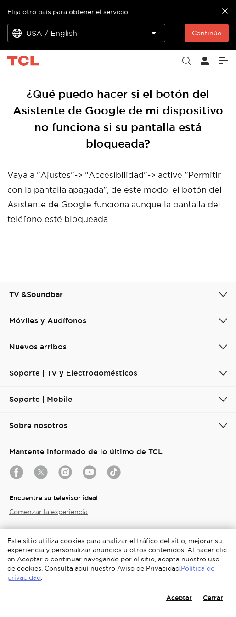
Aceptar (179, 598)
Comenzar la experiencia (48, 512)
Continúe (206, 33)
